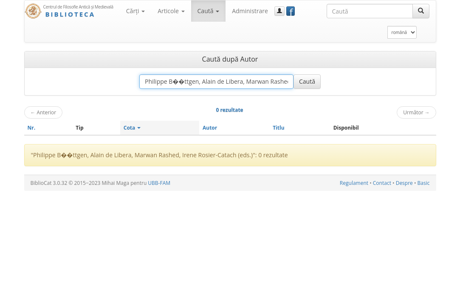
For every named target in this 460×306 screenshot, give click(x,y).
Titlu (278, 127)
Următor (416, 112)
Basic (424, 183)
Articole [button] (171, 11)
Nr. (32, 127)
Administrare (250, 11)
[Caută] (420, 11)
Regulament (354, 183)
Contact (382, 183)
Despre (404, 183)
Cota (132, 127)
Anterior (43, 112)
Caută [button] (209, 11)
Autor (210, 127)
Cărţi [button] (135, 11)
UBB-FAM (159, 183)
